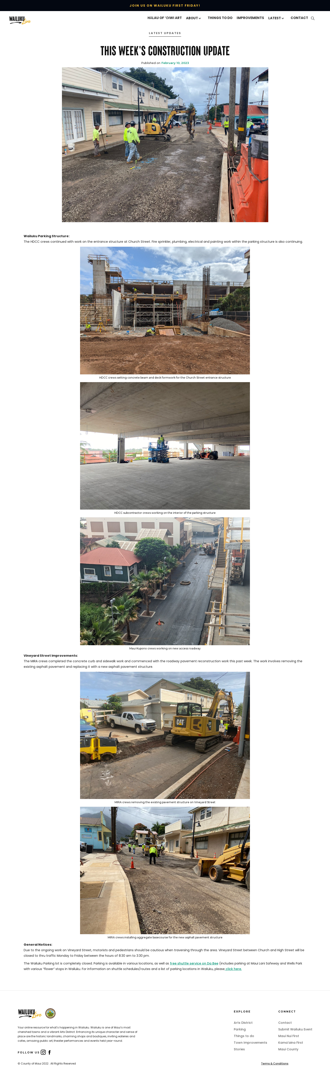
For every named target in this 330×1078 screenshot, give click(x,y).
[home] (30, 20)
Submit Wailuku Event (295, 1029)
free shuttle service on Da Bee (194, 963)
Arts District (243, 1022)
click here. (233, 969)
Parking (240, 1029)
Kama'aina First (290, 1042)
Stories (239, 1049)
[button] (195, 18)
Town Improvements (250, 1042)
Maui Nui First (288, 1036)
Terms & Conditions (274, 1063)
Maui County (288, 1049)
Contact (285, 1022)
